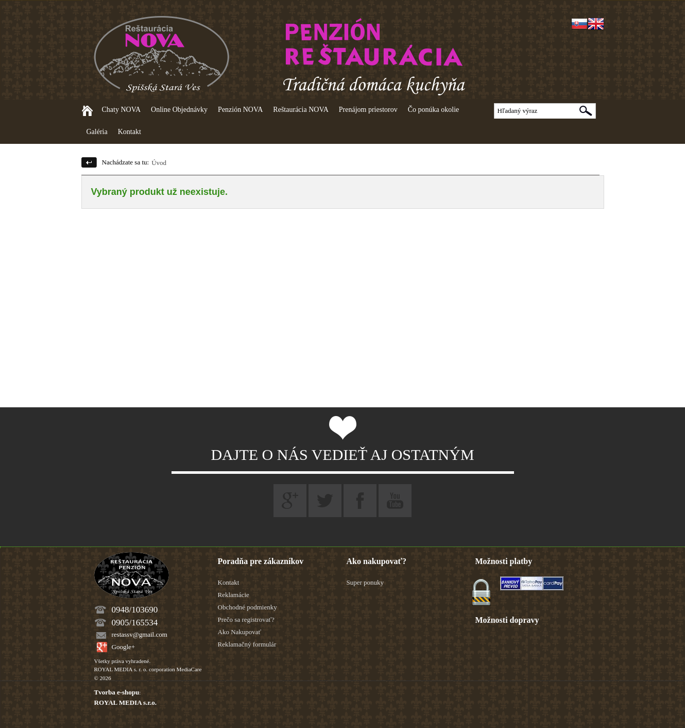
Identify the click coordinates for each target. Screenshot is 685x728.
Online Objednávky (179, 109)
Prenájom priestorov (368, 109)
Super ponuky (365, 582)
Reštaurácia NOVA (300, 109)
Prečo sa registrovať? (246, 619)
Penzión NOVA (240, 109)
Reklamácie (233, 595)
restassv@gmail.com (139, 634)
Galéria (97, 132)
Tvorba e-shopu (117, 692)
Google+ (123, 647)
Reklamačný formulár (247, 644)
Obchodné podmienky (247, 607)
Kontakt (129, 132)
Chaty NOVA (121, 109)
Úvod (158, 163)
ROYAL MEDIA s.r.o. (125, 702)
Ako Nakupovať (240, 632)
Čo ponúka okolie (433, 109)
